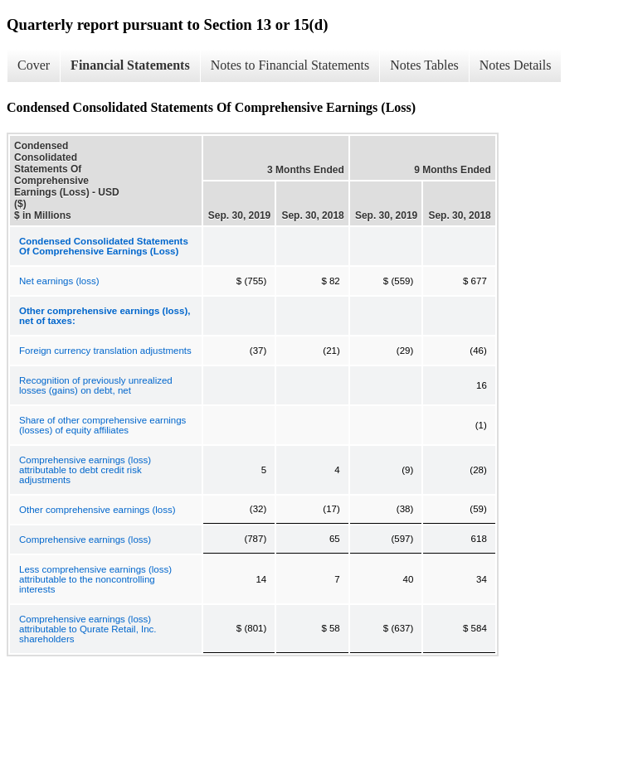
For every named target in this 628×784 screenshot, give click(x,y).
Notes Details (516, 65)
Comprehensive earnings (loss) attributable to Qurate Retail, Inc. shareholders (88, 629)
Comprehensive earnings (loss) (85, 539)
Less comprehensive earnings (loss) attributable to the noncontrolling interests (95, 579)
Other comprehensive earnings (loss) (97, 510)
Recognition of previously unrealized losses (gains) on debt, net (96, 385)
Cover (33, 65)
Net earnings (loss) (59, 281)
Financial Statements (130, 65)
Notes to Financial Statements (290, 65)
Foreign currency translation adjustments (105, 351)
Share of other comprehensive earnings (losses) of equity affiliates (102, 425)
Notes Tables (424, 65)
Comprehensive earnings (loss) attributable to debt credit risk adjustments (85, 470)
